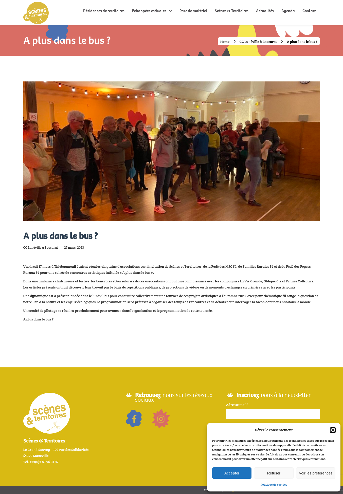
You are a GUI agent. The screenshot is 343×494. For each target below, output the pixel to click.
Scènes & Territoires (231, 10)
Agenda (288, 10)
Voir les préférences (316, 473)
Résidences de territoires (103, 10)
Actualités (265, 10)
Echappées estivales (149, 10)
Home (224, 41)
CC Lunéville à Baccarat (258, 41)
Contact (309, 10)
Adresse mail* (237, 404)
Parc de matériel (193, 10)
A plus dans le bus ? (60, 236)
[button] (332, 430)
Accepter (231, 473)
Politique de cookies (274, 484)
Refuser (274, 473)
